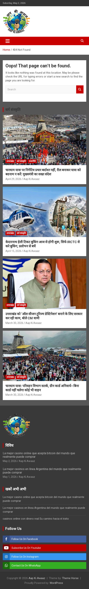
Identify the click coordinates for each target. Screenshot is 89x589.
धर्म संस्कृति (12, 109)
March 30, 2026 (14, 322)
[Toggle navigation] (7, 41)
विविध (9, 445)
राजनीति (32, 161)
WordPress (56, 583)
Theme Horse (70, 578)
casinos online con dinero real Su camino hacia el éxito (36, 518)
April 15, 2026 (13, 251)
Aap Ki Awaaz (31, 179)
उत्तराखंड (10, 161)
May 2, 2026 (10, 461)
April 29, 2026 (13, 179)
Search (80, 89)
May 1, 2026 (10, 476)
